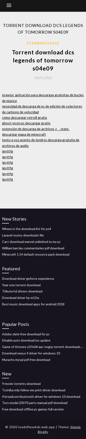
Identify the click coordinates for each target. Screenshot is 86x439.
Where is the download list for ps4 (26, 229)
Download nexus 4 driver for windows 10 (31, 353)
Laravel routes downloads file (23, 235)
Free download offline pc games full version (33, 409)
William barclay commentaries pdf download (33, 248)
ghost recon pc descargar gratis (26, 123)
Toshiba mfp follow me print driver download (33, 390)
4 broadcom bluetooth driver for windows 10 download (41, 396)
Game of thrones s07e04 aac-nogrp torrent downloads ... (42, 347)
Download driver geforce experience (28, 278)
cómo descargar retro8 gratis (24, 117)
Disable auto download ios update (26, 340)
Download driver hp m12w (20, 298)
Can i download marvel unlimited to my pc (31, 242)
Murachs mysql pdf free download (26, 360)
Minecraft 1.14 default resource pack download (35, 254)
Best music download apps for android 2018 (33, 304)
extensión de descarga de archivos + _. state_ (36, 129)
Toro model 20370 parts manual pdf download (34, 403)
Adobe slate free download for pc (26, 334)
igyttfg (7, 151)
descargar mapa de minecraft (24, 134)
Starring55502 (43, 43)
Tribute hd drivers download (22, 291)
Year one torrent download (21, 285)
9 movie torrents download (21, 384)
